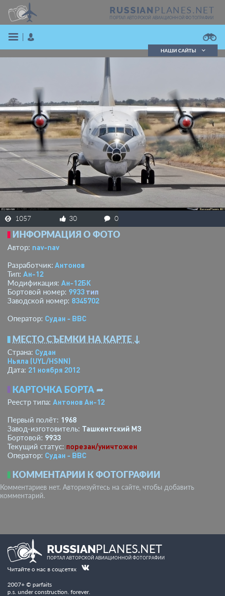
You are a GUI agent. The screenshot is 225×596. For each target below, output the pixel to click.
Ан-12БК (76, 282)
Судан (45, 351)
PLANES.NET (162, 9)
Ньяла (39, 360)
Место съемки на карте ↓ (76, 339)
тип (92, 291)
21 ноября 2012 (54, 369)
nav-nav (45, 247)
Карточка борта (53, 389)
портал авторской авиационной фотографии (162, 17)
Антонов (70, 264)
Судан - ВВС (65, 318)
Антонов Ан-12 (79, 401)
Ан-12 (33, 273)
